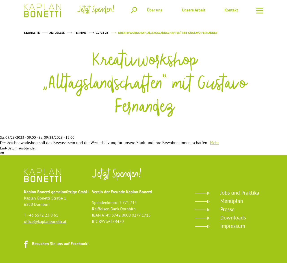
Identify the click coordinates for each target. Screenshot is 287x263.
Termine (80, 33)
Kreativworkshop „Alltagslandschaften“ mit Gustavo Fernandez (167, 33)
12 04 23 (102, 33)
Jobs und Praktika (239, 193)
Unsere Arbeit (193, 10)
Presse (227, 209)
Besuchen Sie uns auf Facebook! (60, 244)
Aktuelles (57, 33)
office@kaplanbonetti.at (45, 221)
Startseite (32, 33)
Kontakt (231, 10)
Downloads (233, 218)
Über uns (154, 10)
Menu (259, 10)
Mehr (214, 143)
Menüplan (231, 201)
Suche (133, 10)
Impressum (232, 226)
